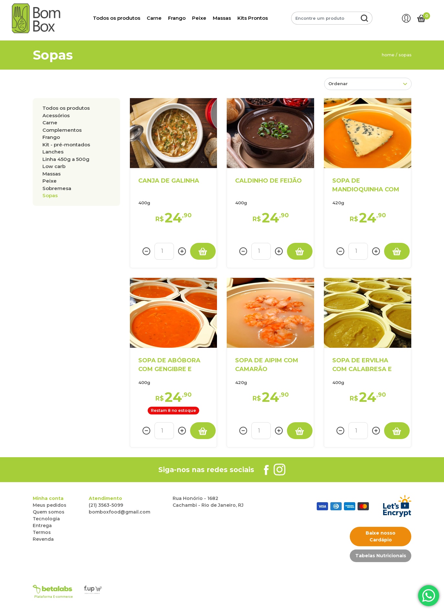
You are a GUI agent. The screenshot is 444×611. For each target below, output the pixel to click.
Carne (154, 18)
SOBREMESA (56, 188)
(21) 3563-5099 (106, 505)
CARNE (49, 122)
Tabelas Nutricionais (380, 556)
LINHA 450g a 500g (65, 159)
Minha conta (48, 498)
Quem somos (48, 512)
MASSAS (51, 174)
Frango (177, 18)
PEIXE (49, 181)
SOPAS (50, 195)
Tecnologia (46, 519)
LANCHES (52, 152)
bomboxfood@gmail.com (119, 512)
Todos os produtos (116, 18)
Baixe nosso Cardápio (380, 536)
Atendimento (105, 498)
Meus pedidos (49, 505)
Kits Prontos (252, 18)
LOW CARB (53, 166)
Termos (42, 532)
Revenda (43, 539)
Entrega (42, 525)
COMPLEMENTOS (62, 130)
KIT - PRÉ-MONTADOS (66, 144)
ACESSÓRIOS (56, 115)
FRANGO (51, 137)
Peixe (199, 18)
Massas (222, 18)
